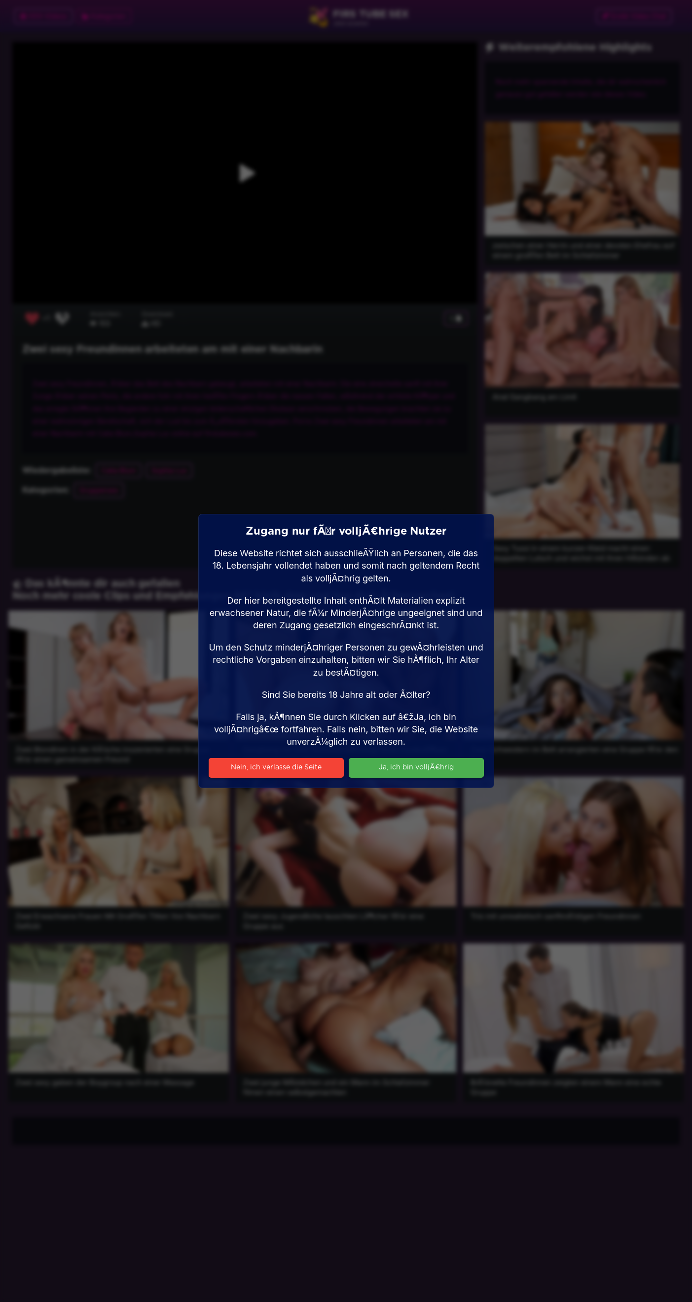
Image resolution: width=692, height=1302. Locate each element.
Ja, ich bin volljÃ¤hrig (416, 767)
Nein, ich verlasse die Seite (276, 767)
